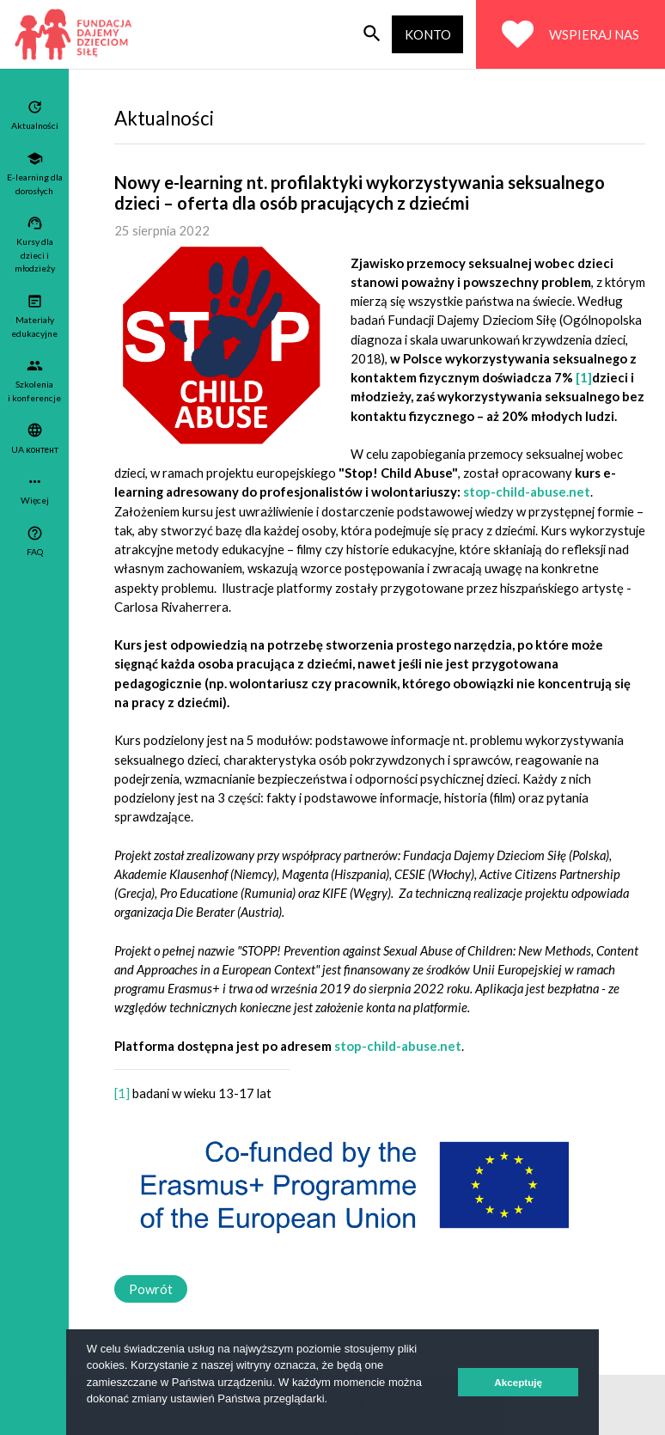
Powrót (151, 1289)
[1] (584, 377)
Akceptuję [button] (518, 1382)
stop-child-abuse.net (526, 491)
